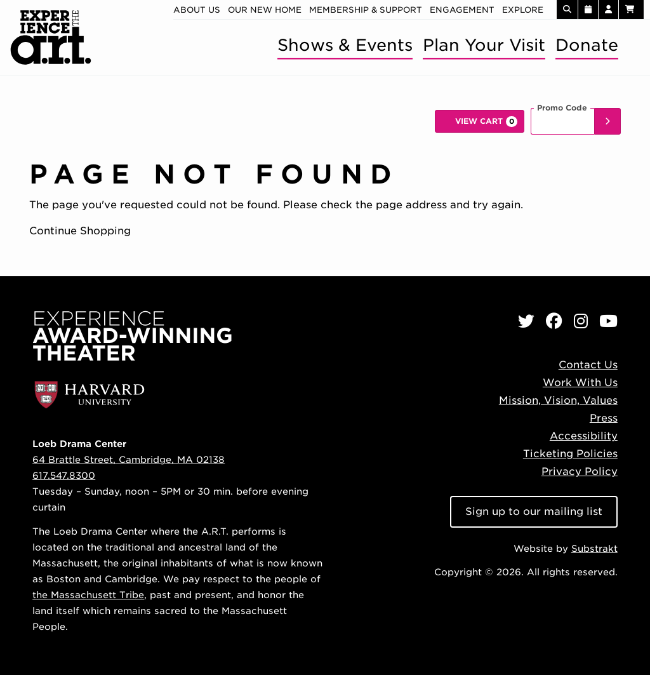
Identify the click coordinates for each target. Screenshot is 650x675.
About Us (196, 10)
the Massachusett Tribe (88, 594)
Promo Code (562, 108)
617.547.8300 (63, 475)
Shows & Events (345, 45)
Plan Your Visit (484, 45)
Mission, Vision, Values (558, 400)
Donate (586, 45)
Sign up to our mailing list (533, 511)
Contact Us (588, 365)
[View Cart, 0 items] (479, 121)
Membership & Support (365, 10)
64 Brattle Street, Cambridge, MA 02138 (128, 459)
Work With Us (580, 383)
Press (604, 418)
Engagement (462, 10)
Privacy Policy (579, 471)
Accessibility (584, 436)
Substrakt (594, 548)
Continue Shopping (80, 231)
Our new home (265, 10)
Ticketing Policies (570, 454)
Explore (522, 10)
